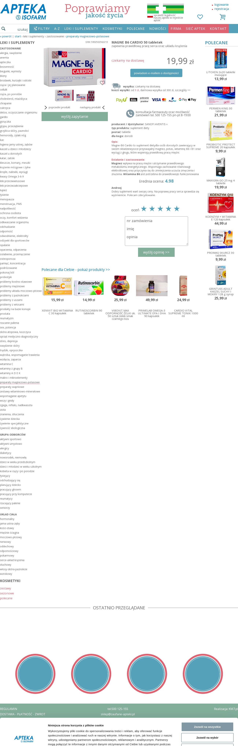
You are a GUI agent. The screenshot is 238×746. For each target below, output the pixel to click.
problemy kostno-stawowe (16, 281)
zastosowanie (10, 48)
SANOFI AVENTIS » (156, 124)
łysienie (4, 194)
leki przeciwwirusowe (12, 181)
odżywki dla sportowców (14, 240)
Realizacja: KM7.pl (226, 709)
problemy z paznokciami (14, 295)
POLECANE (136, 28)
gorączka (5, 121)
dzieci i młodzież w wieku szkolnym (20, 466)
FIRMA (176, 28)
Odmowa (207, 642)
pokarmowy (7, 555)
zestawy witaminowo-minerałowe (20, 391)
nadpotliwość (8, 208)
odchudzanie (7, 226)
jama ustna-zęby (10, 523)
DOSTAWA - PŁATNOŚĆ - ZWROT (22, 714)
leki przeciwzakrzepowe (14, 185)
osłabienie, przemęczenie (15, 254)
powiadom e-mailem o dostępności (156, 73)
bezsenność (7, 66)
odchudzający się (10, 480)
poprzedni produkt (56, 107)
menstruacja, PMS (11, 204)
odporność (6, 231)
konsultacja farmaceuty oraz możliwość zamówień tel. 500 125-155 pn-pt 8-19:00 (163, 113)
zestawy (5, 588)
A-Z (57, 28)
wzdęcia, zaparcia (10, 359)
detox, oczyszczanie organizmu (18, 112)
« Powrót (6, 36)
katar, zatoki (7, 158)
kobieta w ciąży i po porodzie (17, 471)
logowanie (221, 5)
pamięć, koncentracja (12, 263)
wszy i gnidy (7, 400)
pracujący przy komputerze (16, 494)
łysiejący (5, 475)
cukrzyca (5, 108)
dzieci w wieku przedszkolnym (17, 462)
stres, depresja (9, 341)
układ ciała (8, 514)
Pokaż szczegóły (195, 658)
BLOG (4, 735)
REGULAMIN (8, 709)
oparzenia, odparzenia (13, 249)
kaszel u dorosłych (11, 153)
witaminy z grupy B (11, 368)
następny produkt (93, 107)
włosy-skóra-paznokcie (13, 569)
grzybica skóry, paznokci (14, 130)
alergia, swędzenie (11, 53)
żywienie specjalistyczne (14, 423)
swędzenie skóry (10, 345)
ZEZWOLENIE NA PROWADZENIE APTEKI (28, 725)
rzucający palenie (10, 503)
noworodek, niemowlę (13, 457)
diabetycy (5, 453)
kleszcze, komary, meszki (15, 162)
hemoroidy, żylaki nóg (13, 135)
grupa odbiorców (13, 434)
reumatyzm (7, 318)
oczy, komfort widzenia (14, 217)
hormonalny (7, 519)
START (18, 36)
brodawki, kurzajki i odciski (15, 80)
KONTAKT (218, 28)
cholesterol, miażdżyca (13, 98)
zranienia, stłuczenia (12, 414)
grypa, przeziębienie (11, 126)
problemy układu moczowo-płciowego (20, 291)
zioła (3, 409)
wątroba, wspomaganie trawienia (20, 355)
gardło (4, 117)
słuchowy (5, 564)
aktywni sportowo (10, 439)
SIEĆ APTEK (195, 28)
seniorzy (5, 507)
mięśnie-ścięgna (9, 532)
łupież (3, 190)
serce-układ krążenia (12, 560)
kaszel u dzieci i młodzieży (15, 149)
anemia (4, 57)
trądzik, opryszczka (11, 350)
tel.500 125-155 (117, 709)
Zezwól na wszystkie (207, 620)
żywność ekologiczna (12, 428)
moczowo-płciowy (11, 537)
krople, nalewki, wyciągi (14, 172)
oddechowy (7, 546)
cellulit (3, 89)
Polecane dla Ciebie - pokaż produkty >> (76, 269)
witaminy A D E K (10, 373)
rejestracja (221, 9)
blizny (3, 76)
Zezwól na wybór (207, 631)
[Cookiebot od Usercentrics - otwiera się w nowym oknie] (24, 658)
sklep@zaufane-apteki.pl (118, 714)
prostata (5, 313)
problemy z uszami (11, 300)
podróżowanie (8, 268)
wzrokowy (6, 574)
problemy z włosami (12, 304)
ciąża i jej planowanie (12, 85)
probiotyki (6, 277)
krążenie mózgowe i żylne (15, 167)
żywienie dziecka (10, 419)
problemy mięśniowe (12, 286)
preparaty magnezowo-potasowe (87, 36)
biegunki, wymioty (10, 71)
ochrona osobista (10, 213)
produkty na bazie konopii (15, 309)
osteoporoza (7, 258)
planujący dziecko (10, 485)
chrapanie (6, 103)
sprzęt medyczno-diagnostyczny (19, 336)
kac (2, 140)
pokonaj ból (7, 272)
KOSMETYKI (112, 28)
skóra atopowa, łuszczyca (15, 332)
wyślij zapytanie (74, 116)
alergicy (4, 448)
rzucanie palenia (9, 323)
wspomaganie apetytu (13, 396)
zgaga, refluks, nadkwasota (16, 405)
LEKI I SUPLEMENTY (81, 28)
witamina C (6, 364)
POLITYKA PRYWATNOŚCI (18, 719)
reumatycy (6, 498)
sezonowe (7, 593)
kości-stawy (7, 528)
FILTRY (44, 28)
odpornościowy (9, 551)
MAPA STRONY (10, 740)
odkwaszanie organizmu (14, 222)
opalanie (5, 245)
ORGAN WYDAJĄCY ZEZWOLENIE (22, 730)
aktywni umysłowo (11, 443)
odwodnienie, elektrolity (14, 236)
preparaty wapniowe (12, 387)
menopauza (7, 199)
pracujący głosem (10, 489)
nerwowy (5, 541)
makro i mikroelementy (13, 377)
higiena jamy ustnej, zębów (16, 144)
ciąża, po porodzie (11, 94)
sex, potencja (8, 327)
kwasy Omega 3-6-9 (12, 176)
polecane (6, 598)
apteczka (5, 62)
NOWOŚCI (157, 28)
